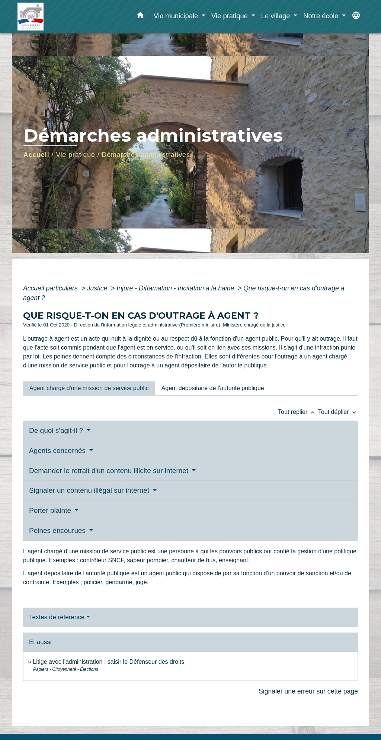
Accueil (36, 154)
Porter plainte (51, 510)
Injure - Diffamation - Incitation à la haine (176, 288)
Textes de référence (56, 617)
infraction (327, 347)
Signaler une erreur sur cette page (308, 691)
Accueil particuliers (51, 288)
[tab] (89, 388)
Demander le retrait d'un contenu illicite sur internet (109, 470)
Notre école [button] (321, 16)
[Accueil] (64, 16)
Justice (98, 288)
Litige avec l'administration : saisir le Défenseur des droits (108, 662)
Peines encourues (58, 530)
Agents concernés (58, 450)
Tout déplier (338, 412)
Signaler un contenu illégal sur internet (90, 490)
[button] (140, 17)
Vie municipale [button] (177, 16)
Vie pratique (75, 154)
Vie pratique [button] (230, 16)
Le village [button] (276, 16)
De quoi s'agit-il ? (57, 430)
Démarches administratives (146, 154)
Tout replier (298, 412)
